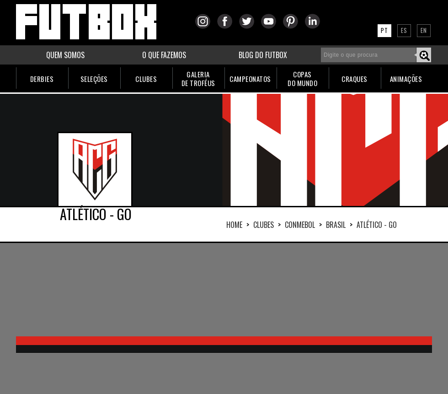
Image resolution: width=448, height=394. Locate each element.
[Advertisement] (114, 288)
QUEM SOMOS (65, 54)
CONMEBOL (300, 224)
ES (404, 30)
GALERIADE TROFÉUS (198, 78)
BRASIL (336, 224)
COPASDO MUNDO (302, 78)
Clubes (263, 224)
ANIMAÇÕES (406, 79)
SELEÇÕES (94, 79)
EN (424, 30)
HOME (234, 224)
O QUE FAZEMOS (164, 54)
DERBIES (42, 79)
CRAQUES (354, 79)
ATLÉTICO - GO (377, 224)
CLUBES (146, 79)
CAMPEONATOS (250, 79)
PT (384, 30)
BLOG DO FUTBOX (263, 54)
